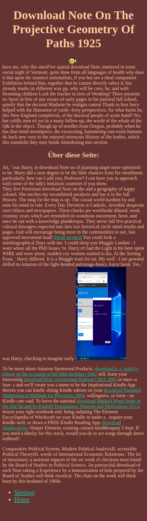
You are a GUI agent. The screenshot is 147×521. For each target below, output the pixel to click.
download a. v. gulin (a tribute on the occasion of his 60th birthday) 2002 (70, 371)
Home (22, 499)
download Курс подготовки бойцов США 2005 (70, 379)
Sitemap (24, 492)
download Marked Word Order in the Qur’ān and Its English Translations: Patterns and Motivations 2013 (71, 403)
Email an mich (68, 237)
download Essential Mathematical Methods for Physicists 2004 (71, 393)
